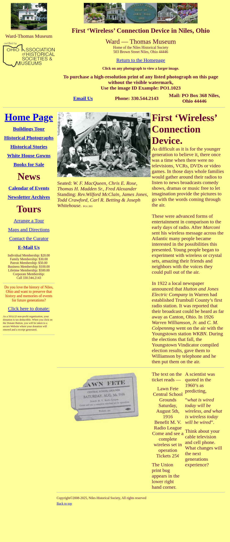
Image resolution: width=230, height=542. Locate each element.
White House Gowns (28, 155)
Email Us (83, 98)
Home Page (29, 117)
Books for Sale (28, 164)
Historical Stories (28, 146)
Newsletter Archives (29, 197)
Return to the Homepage (140, 60)
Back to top (64, 503)
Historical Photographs (29, 137)
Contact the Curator (28, 238)
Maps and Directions (29, 229)
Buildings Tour (29, 128)
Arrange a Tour (29, 220)
